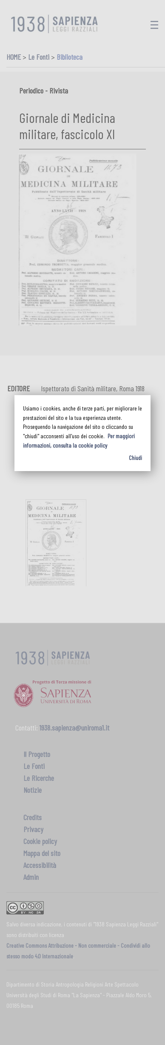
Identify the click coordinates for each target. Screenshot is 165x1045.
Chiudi (135, 457)
